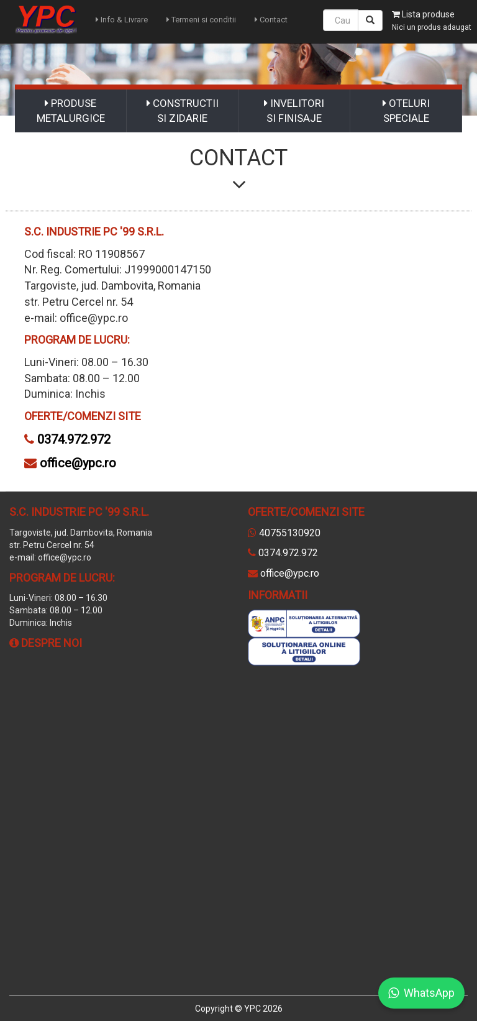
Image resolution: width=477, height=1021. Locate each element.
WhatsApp (421, 992)
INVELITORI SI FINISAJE (294, 110)
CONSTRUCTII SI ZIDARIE (183, 110)
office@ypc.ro (78, 463)
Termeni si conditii (201, 19)
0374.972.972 (74, 439)
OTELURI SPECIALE (406, 110)
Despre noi (45, 642)
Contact (271, 19)
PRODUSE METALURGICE (71, 110)
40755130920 (289, 533)
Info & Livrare (122, 19)
